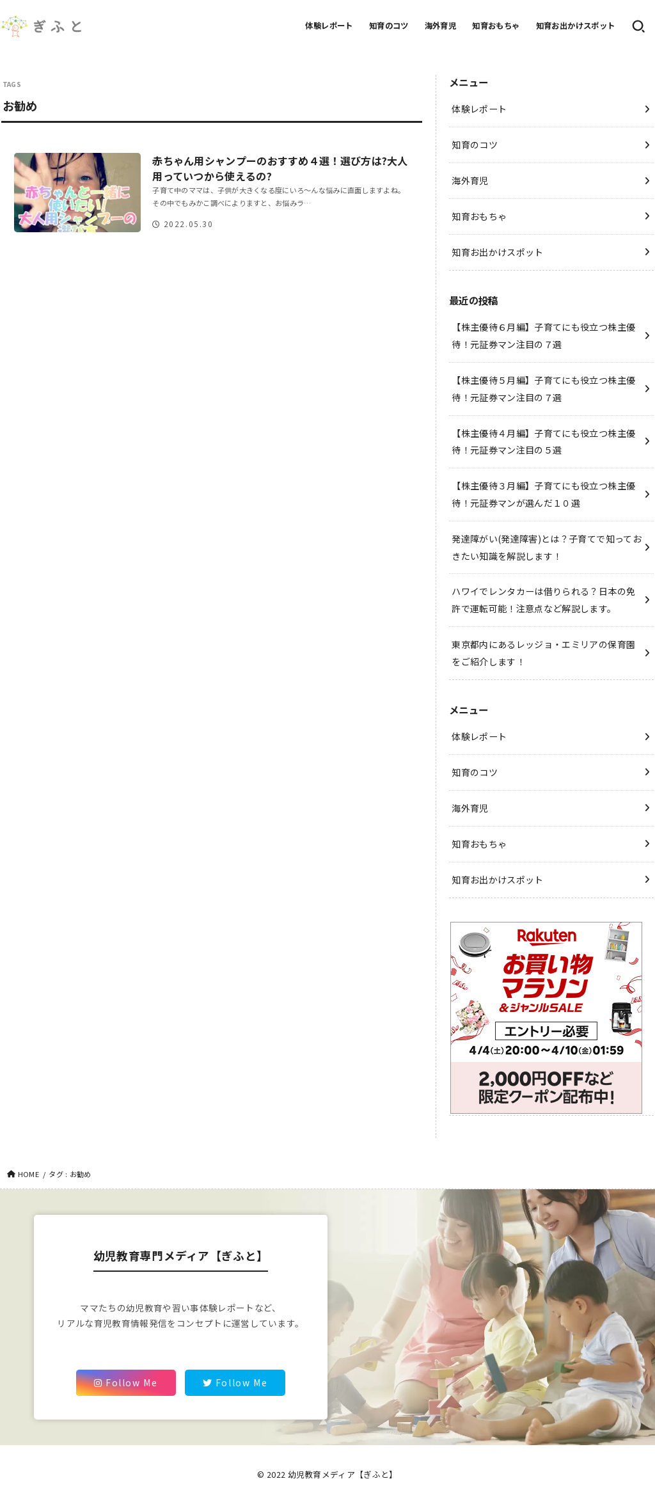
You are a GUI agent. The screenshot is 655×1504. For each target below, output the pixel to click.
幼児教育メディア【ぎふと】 (343, 1474)
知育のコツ (389, 25)
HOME (28, 1174)
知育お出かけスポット (575, 25)
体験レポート (328, 25)
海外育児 (441, 25)
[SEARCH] (638, 26)
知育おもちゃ (495, 25)
